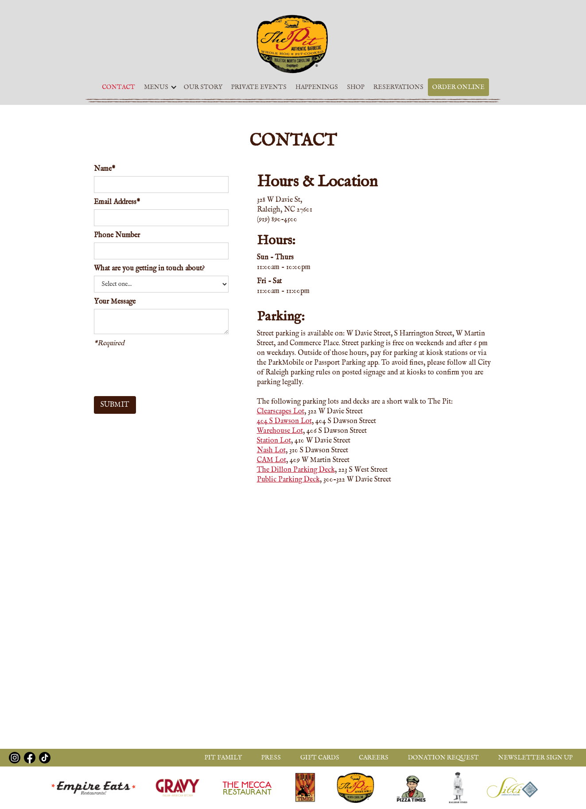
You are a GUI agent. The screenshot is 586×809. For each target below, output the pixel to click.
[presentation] (161, 370)
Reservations (398, 87)
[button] (158, 87)
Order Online (458, 87)
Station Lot (274, 440)
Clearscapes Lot (280, 411)
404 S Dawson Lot (284, 421)
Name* (104, 169)
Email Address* (117, 202)
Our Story (203, 87)
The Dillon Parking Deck (296, 470)
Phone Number (117, 235)
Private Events (259, 87)
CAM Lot (271, 460)
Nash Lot (271, 450)
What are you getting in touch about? (149, 268)
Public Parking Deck (288, 479)
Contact (118, 87)
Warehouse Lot (280, 431)
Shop (356, 87)
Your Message (115, 301)
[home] (293, 43)
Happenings (316, 87)
